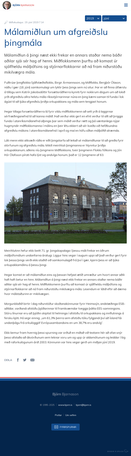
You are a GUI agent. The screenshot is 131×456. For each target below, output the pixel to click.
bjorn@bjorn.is (83, 404)
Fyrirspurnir (68, 427)
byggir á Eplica (117, 451)
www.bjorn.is (65, 404)
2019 (90, 18)
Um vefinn (70, 415)
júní (106, 18)
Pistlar (58, 415)
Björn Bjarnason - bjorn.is (21, 5)
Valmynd (125, 5)
